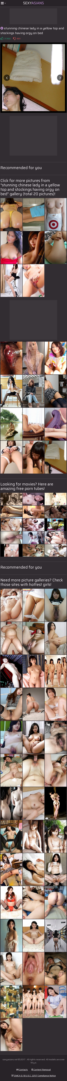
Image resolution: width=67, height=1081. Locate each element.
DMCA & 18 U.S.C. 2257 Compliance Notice (33, 1075)
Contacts (22, 1069)
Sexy (33, 3)
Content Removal (41, 1069)
